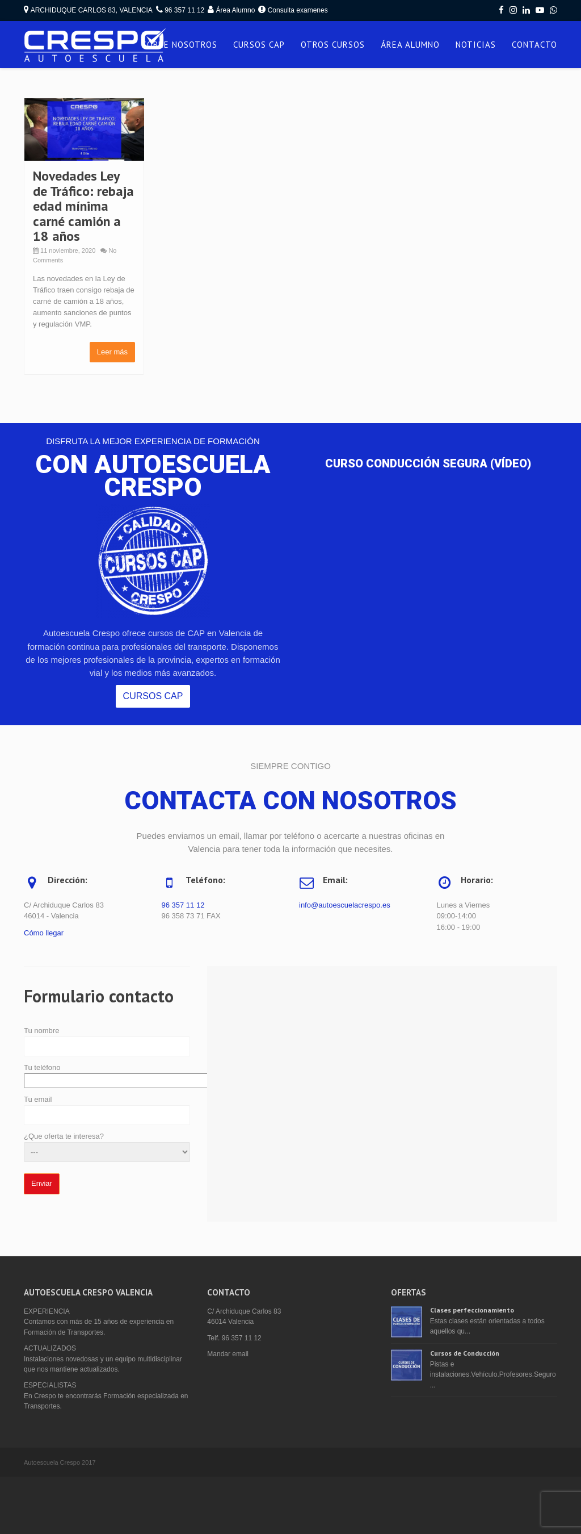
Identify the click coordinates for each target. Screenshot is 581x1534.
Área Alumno (235, 10)
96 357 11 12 (183, 905)
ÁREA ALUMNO (410, 44)
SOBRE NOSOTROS (179, 44)
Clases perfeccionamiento (472, 1310)
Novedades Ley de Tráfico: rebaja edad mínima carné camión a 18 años (83, 206)
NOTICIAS (476, 44)
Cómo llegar (44, 933)
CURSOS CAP (259, 44)
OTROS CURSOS (333, 44)
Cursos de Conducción (464, 1353)
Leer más (112, 352)
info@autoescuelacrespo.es (344, 905)
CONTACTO (534, 44)
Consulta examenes (298, 10)
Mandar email (228, 1354)
